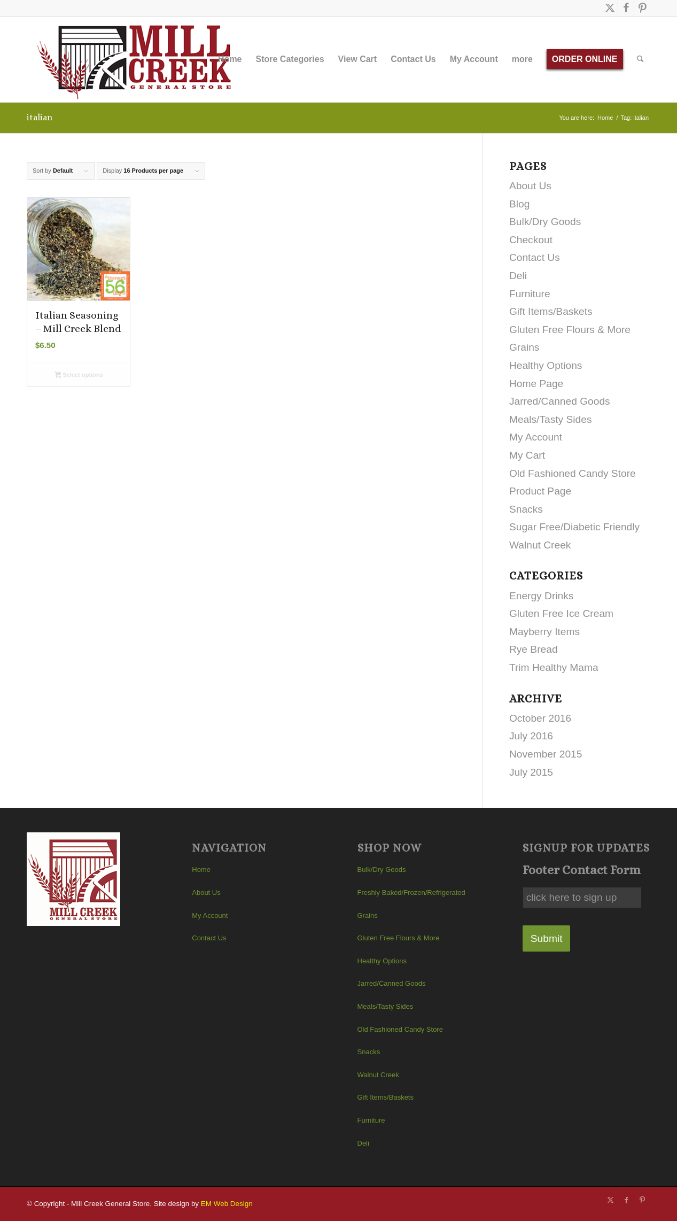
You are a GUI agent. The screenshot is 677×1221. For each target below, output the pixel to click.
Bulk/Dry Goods (545, 221)
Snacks (526, 509)
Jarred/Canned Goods (559, 401)
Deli (518, 275)
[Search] (640, 59)
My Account (535, 437)
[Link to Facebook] (626, 8)
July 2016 (531, 735)
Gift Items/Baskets (551, 311)
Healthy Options (545, 365)
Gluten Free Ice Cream (561, 613)
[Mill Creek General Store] (137, 59)
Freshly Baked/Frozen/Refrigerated (411, 892)
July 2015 (531, 772)
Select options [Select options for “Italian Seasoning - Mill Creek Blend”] (79, 376)
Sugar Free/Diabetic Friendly (574, 526)
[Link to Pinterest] (642, 8)
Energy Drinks (541, 595)
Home (201, 869)
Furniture (529, 293)
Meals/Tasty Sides (550, 419)
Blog (519, 204)
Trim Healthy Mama (553, 667)
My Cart (527, 455)
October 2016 (540, 718)
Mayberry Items (544, 631)
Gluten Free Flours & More (570, 329)
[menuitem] (229, 59)
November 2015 (545, 754)
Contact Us (534, 257)
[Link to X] (610, 8)
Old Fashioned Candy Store (572, 473)
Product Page (540, 491)
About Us (530, 185)
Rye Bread (533, 649)
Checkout (531, 239)
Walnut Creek (540, 545)
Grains (524, 347)
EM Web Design (227, 1204)
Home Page (536, 383)
